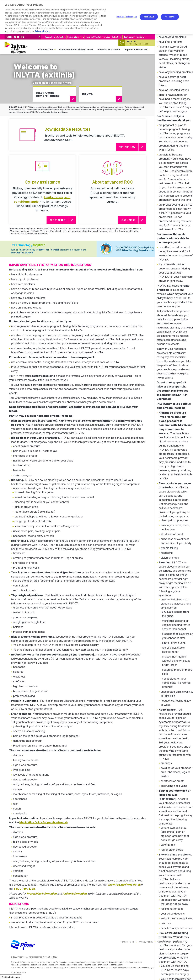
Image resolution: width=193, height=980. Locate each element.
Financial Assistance (109, 49)
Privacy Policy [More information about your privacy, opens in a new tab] (42, 31)
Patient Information (75, 37)
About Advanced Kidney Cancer (76, 49)
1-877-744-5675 (129, 247)
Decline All (149, 17)
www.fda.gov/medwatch (124, 884)
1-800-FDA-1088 (24, 888)
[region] (96, 17)
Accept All (170, 17)
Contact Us (163, 942)
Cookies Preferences (11, 977)
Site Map (177, 942)
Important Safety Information (98, 37)
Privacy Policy (146, 942)
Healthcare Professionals (134, 37)
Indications (117, 37)
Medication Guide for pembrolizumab (43, 822)
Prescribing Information (55, 37)
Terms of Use (127, 942)
